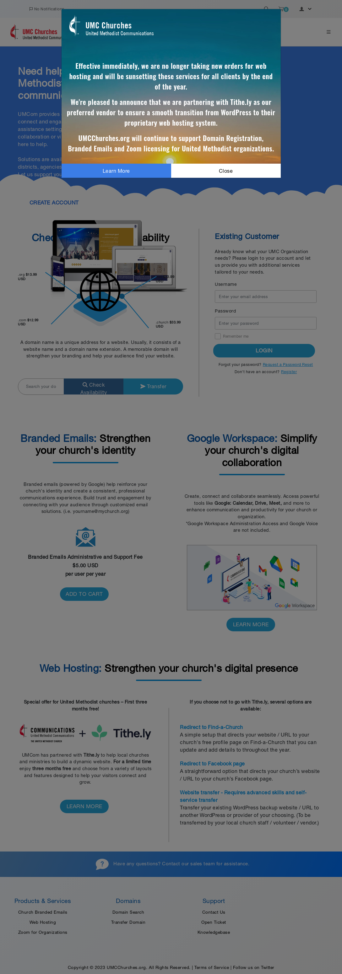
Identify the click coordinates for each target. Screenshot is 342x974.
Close (226, 171)
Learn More (116, 171)
